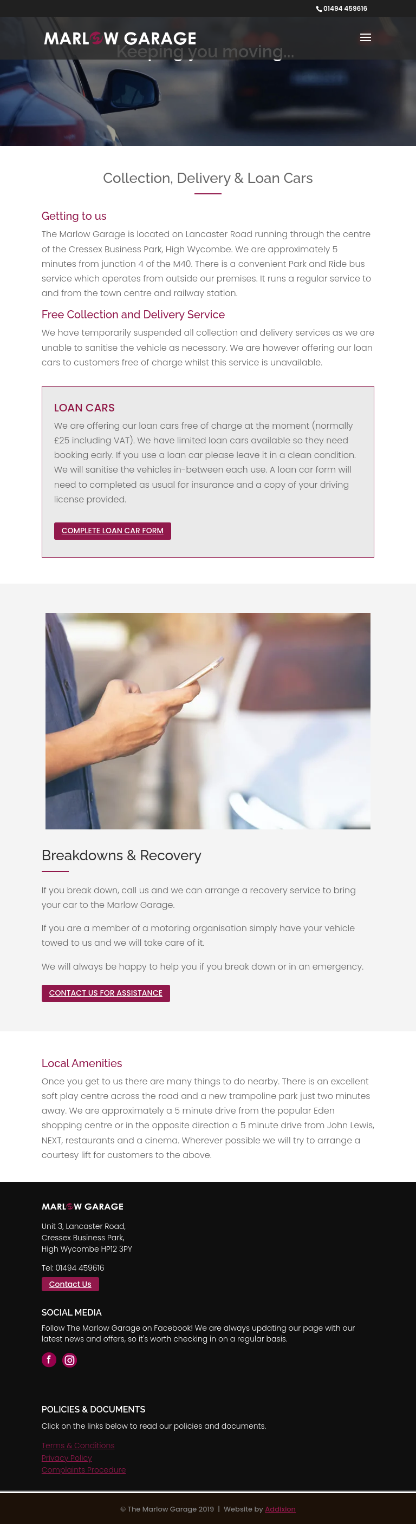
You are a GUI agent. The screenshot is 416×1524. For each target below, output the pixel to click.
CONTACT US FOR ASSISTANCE (105, 992)
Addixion (280, 1509)
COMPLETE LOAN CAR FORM (113, 530)
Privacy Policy (67, 1458)
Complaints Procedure (84, 1469)
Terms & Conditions (78, 1445)
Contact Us (70, 1284)
